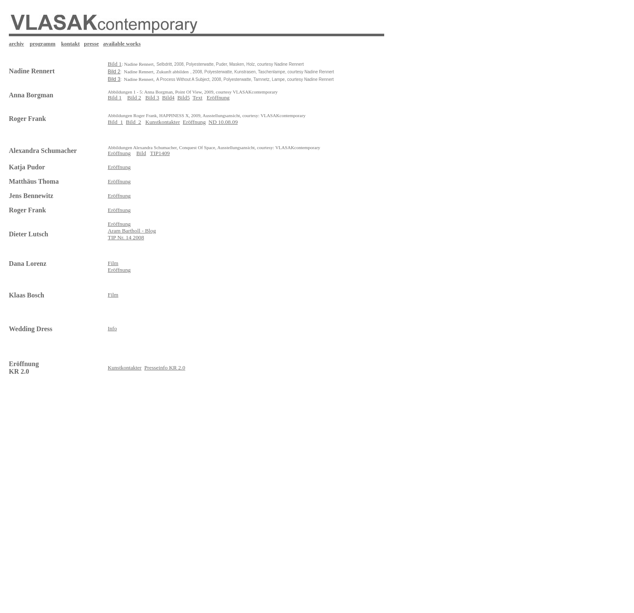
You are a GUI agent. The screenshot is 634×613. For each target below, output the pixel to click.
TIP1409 (160, 153)
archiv (16, 43)
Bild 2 (134, 97)
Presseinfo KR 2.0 (164, 367)
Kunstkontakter (162, 122)
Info (112, 328)
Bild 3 (152, 97)
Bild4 (168, 97)
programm (42, 43)
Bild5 (183, 97)
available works (122, 43)
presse (91, 43)
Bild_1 (115, 122)
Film (113, 295)
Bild (141, 153)
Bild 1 (115, 97)
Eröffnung (218, 97)
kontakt (70, 43)
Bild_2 (133, 122)
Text (198, 97)
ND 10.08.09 (223, 122)
